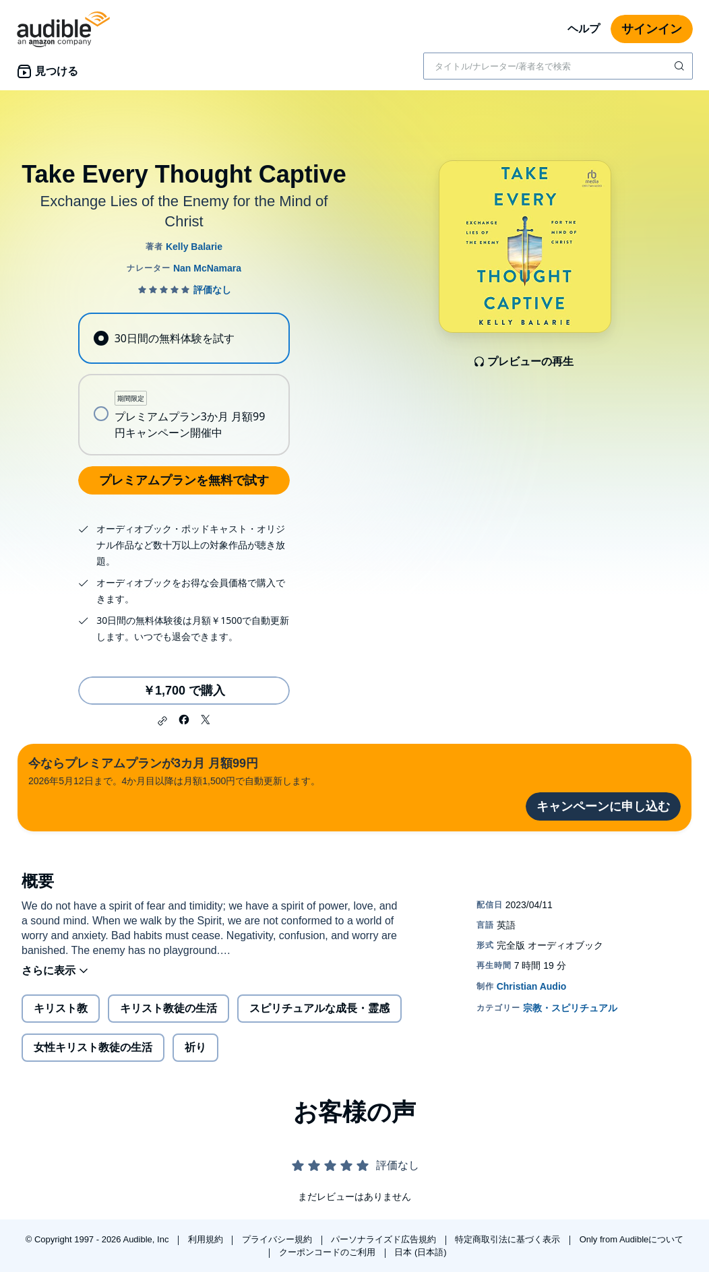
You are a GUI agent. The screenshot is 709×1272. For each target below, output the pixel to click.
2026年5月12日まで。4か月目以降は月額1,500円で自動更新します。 (174, 770)
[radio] (183, 338)
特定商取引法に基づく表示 (509, 1239)
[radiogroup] (183, 384)
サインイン (651, 29)
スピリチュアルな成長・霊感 (319, 1008)
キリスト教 (61, 1008)
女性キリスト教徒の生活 (93, 1047)
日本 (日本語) (420, 1252)
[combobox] (558, 66)
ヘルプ (583, 28)
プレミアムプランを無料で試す (184, 480)
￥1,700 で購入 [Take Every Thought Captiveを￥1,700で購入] (184, 690)
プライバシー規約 (278, 1239)
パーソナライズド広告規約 (385, 1239)
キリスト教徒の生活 (168, 1008)
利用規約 (207, 1239)
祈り (195, 1047)
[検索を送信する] (681, 66)
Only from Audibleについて (632, 1239)
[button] (162, 721)
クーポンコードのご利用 (328, 1252)
